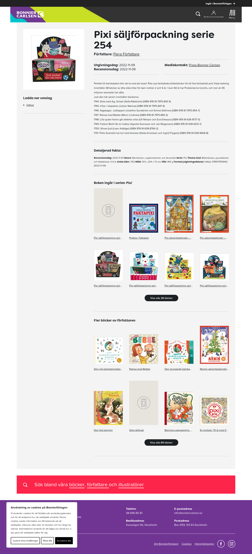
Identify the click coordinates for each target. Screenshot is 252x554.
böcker (77, 484)
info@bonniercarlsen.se (188, 513)
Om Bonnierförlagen (166, 544)
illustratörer (131, 484)
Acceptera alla (64, 540)
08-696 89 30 (134, 513)
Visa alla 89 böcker (161, 442)
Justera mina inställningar (25, 540)
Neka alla (47, 540)
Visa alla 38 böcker (161, 298)
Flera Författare (126, 54)
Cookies (187, 544)
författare (98, 484)
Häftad (30, 105)
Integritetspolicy (204, 544)
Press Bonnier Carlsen (204, 65)
